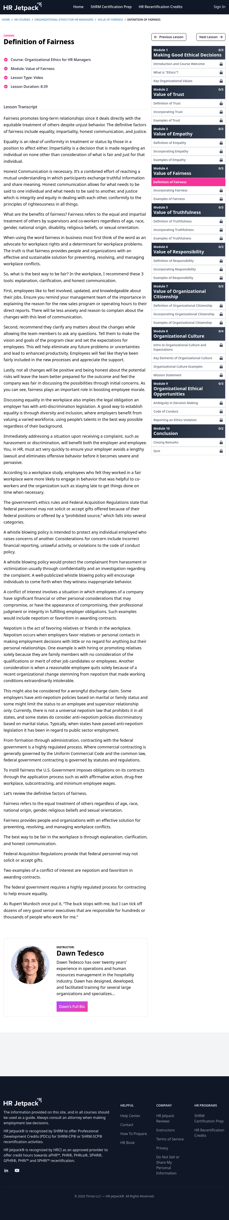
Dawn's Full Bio (72, 1006)
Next (211, 37)
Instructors (165, 1130)
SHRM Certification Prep (111, 6)
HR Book (127, 1142)
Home (78, 6)
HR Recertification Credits (160, 6)
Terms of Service (170, 1139)
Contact (126, 1124)
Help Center (130, 1115)
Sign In (219, 6)
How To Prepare (133, 1133)
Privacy (162, 1148)
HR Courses (22, 20)
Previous (168, 37)
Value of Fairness (110, 20)
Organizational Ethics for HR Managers (63, 20)
